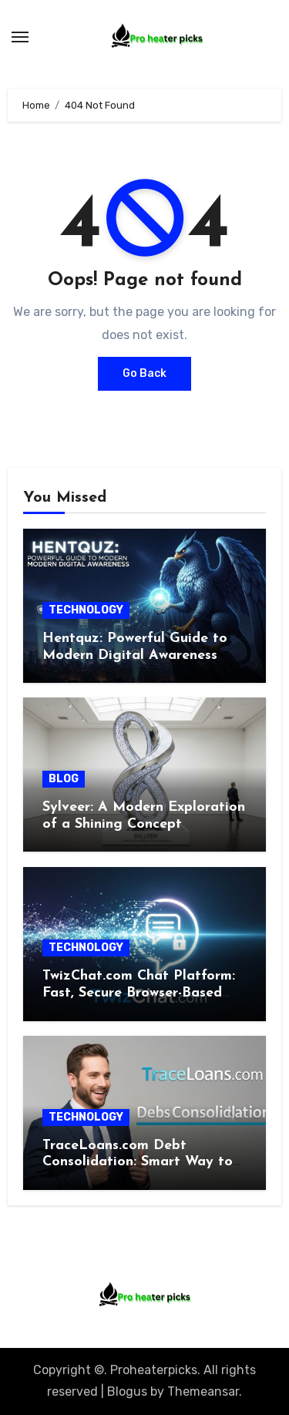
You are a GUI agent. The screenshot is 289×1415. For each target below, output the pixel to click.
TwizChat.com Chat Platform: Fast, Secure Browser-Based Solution (138, 993)
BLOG (64, 778)
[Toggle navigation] (20, 37)
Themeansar (203, 1391)
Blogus (127, 1391)
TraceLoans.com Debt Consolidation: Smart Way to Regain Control (137, 1162)
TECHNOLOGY (86, 610)
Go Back (144, 373)
